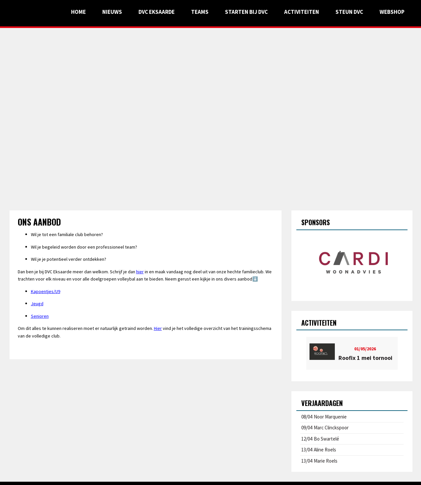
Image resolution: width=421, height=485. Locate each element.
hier (140, 272)
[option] (352, 263)
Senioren (40, 316)
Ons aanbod (39, 222)
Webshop (392, 11)
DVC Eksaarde (156, 11)
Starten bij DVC (246, 11)
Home (78, 11)
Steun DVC (349, 11)
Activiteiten (301, 11)
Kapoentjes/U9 (45, 291)
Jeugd (37, 304)
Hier (158, 328)
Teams (200, 11)
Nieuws (112, 11)
